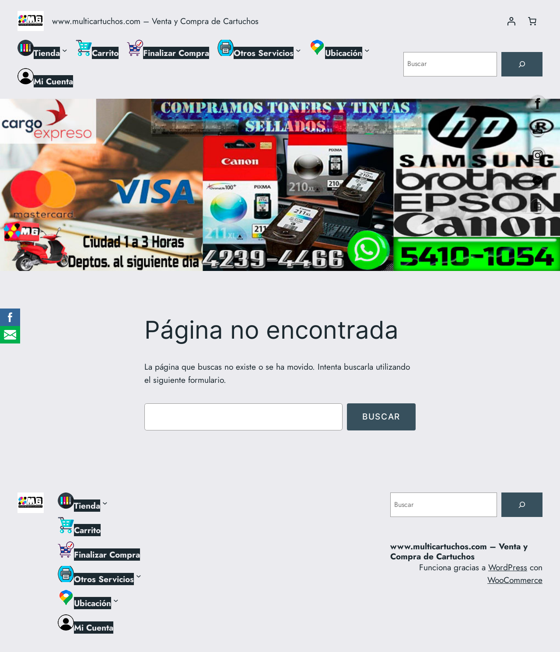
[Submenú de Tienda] (64, 49)
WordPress (507, 567)
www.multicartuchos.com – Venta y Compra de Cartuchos (155, 21)
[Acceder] (511, 20)
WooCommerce (514, 580)
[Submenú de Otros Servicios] (298, 49)
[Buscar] (521, 64)
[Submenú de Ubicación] (367, 49)
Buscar (381, 416)
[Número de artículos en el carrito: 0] (532, 20)
